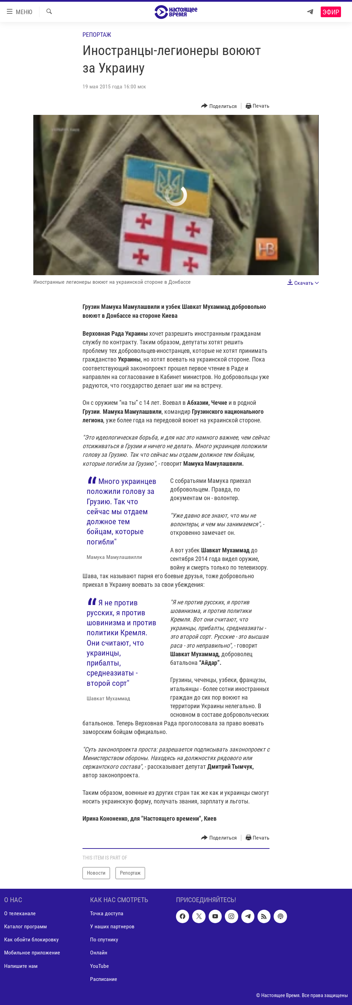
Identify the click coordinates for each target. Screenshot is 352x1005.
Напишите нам (20, 965)
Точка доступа (106, 913)
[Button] (219, 106)
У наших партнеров (112, 926)
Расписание (103, 978)
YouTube (99, 965)
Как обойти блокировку (31, 939)
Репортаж (96, 34)
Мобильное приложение (32, 952)
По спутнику (104, 939)
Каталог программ (25, 926)
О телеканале (20, 913)
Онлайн (98, 952)
